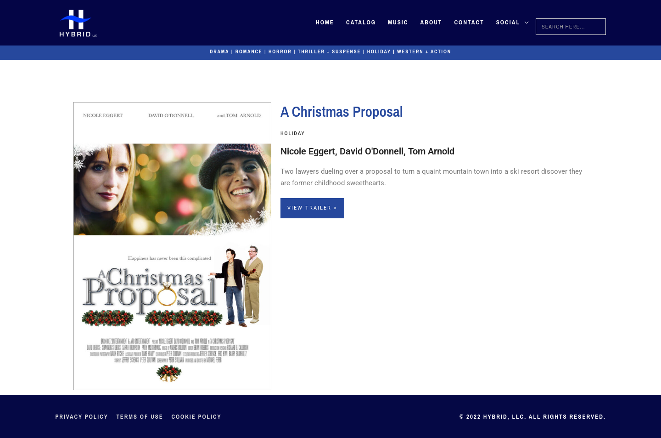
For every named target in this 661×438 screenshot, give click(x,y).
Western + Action (427, 51)
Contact (469, 23)
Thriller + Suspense (329, 51)
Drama (216, 51)
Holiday (380, 51)
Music (398, 23)
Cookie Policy (198, 417)
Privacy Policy (82, 417)
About (431, 23)
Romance (246, 51)
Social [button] (508, 23)
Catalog (361, 23)
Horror (278, 51)
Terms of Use (141, 417)
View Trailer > (312, 208)
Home (325, 23)
